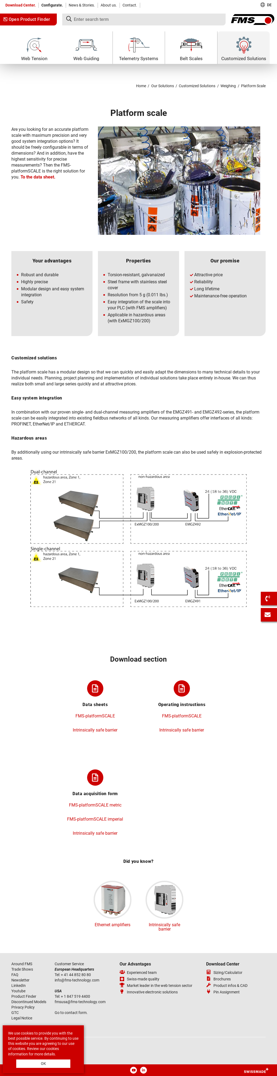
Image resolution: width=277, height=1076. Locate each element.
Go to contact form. (71, 1012)
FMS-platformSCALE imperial (95, 819)
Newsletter (20, 980)
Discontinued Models (28, 1002)
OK (43, 1063)
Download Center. (20, 5)
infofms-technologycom (77, 980)
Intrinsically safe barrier (95, 730)
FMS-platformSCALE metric (95, 805)
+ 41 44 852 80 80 (76, 975)
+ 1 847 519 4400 (76, 996)
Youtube (18, 991)
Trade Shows (22, 969)
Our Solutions (162, 86)
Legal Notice (21, 1018)
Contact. (130, 5)
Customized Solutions (197, 86)
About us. (109, 5)
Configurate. (52, 5)
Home (141, 86)
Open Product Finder (27, 19)
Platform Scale (253, 86)
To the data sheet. (38, 177)
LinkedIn (18, 985)
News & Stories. (82, 5)
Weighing (228, 86)
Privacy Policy (23, 1007)
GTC (15, 1012)
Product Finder (23, 996)
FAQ (14, 975)
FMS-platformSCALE (95, 716)
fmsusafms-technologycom (80, 1002)
